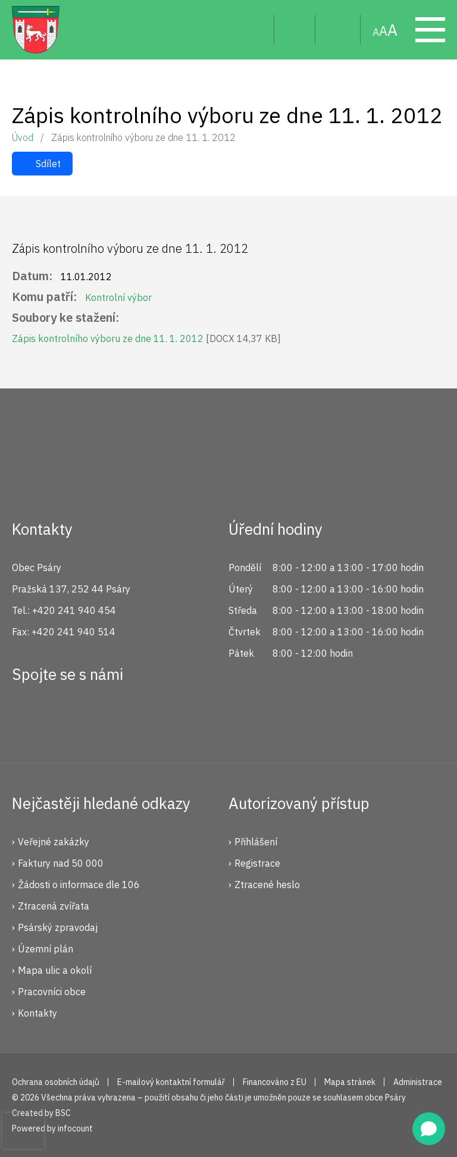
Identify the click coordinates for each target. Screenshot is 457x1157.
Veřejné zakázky (53, 842)
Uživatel (294, 30)
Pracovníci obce (52, 992)
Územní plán (45, 949)
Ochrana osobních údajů (55, 1082)
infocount (75, 1128)
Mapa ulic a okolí (55, 970)
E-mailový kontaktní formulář (171, 1082)
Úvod (22, 137)
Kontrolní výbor (118, 297)
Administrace (417, 1082)
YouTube (107, 717)
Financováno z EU (274, 1082)
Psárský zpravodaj (58, 927)
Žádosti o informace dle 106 (79, 885)
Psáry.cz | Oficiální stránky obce (36, 30)
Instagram (67, 717)
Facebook (27, 717)
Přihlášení (255, 842)
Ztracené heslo (267, 885)
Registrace (257, 863)
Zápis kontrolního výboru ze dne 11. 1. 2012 (146, 338)
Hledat (255, 30)
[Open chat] (428, 1128)
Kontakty (37, 1013)
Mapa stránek (338, 30)
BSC (63, 1113)
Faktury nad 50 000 (61, 863)
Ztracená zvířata (53, 906)
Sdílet (48, 164)
